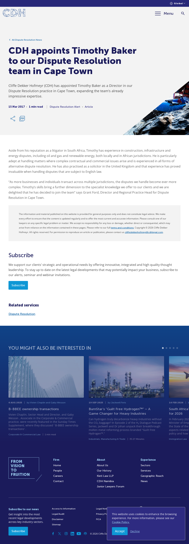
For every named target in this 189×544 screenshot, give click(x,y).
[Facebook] (53, 534)
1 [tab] (163, 359)
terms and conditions (122, 227)
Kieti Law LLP (105, 476)
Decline (135, 531)
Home (57, 465)
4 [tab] (173, 359)
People (57, 470)
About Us (102, 465)
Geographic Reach (152, 476)
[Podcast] (85, 534)
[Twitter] (60, 534)
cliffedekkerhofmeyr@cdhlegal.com (144, 232)
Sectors (145, 465)
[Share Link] (13, 120)
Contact (58, 481)
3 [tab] (170, 359)
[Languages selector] (177, 3)
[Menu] (164, 13)
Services (146, 470)
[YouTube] (79, 534)
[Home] (14, 13)
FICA (98, 519)
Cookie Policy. (121, 522)
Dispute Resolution (21, 314)
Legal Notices (103, 508)
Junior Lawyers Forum (110, 486)
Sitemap (56, 524)
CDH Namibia (105, 481)
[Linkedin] (72, 534)
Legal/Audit (58, 514)
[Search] (183, 13)
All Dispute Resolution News (27, 41)
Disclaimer (57, 519)
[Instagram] (66, 534)
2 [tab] (166, 359)
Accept (120, 531)
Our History (104, 470)
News (144, 481)
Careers (58, 476)
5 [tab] (177, 359)
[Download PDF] (22, 120)
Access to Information (64, 508)
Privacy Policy (103, 514)
